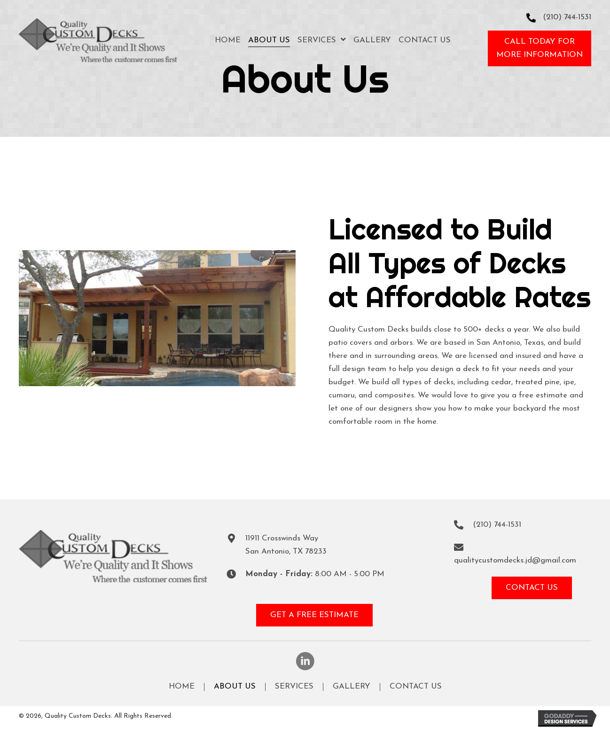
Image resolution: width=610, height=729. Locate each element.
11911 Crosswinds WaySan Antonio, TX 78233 (286, 544)
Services (294, 686)
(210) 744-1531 (567, 17)
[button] (539, 48)
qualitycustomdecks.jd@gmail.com (515, 560)
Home (182, 686)
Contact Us (416, 686)
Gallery (351, 686)
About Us (235, 686)
